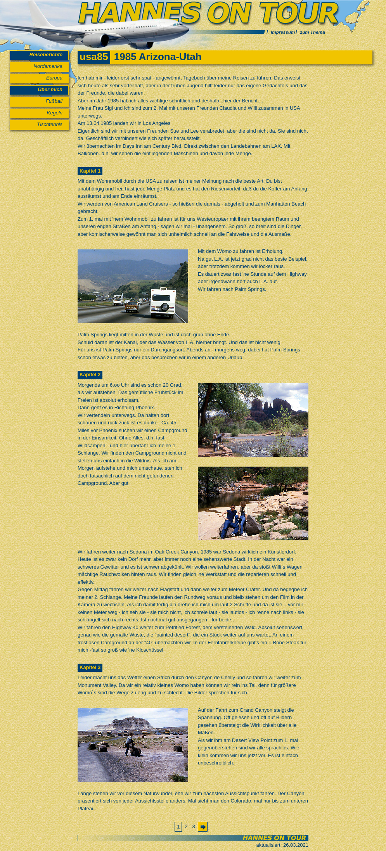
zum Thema (312, 32)
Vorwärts (204, 828)
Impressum (283, 32)
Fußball (54, 101)
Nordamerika (48, 66)
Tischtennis (49, 124)
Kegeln (54, 113)
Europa (54, 78)
